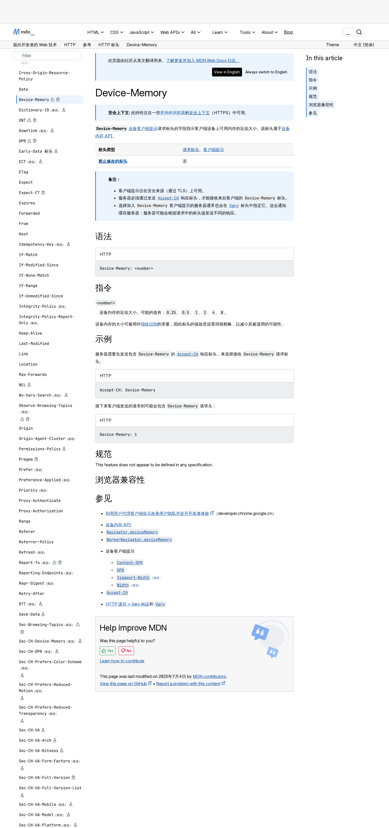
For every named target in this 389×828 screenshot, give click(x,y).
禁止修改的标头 (112, 161)
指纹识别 (149, 324)
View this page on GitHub (123, 683)
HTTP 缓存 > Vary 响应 (127, 604)
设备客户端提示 (143, 128)
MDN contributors (209, 676)
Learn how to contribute (122, 660)
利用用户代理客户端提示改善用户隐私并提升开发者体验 (157, 513)
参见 (313, 112)
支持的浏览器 (172, 112)
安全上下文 (199, 112)
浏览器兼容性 (321, 104)
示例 (313, 88)
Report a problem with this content (188, 683)
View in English (227, 72)
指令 (313, 79)
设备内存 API (118, 524)
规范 (313, 96)
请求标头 (191, 149)
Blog (288, 32)
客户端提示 (213, 149)
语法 (313, 71)
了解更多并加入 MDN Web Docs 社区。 (203, 60)
